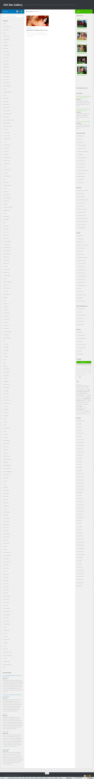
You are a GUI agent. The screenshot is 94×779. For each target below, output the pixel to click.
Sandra (5, 549)
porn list (79, 288)
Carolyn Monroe (7, 145)
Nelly (5, 484)
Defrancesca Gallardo (8, 207)
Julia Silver (6, 344)
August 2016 (80, 536)
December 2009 (81, 542)
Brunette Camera (81, 248)
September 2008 (81, 554)
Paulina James (7, 518)
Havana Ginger (7, 275)
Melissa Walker (7, 456)
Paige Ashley (6, 506)
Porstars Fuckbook (81, 173)
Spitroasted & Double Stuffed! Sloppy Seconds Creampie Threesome (83, 96)
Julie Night (6, 350)
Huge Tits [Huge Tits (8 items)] (89, 400)
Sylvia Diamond (7, 614)
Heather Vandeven (7, 282)
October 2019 (80, 448)
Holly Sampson (7, 288)
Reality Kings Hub (81, 176)
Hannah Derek (7, 269)
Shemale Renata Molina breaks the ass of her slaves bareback (83, 109)
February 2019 (81, 473)
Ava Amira (5, 714)
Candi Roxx (6, 129)
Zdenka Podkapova (8, 664)
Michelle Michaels (7, 465)
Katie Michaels (7, 369)
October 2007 (80, 579)
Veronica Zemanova (8, 655)
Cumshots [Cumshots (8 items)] (89, 395)
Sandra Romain (7, 552)
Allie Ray (5, 42)
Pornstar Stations (81, 167)
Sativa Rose (6, 558)
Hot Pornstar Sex (81, 308)
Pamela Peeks (6, 512)
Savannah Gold (7, 562)
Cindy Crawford (7, 170)
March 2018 (80, 498)
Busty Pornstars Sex (8, 126)
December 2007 (81, 573)
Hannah (5, 266)
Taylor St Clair (7, 621)
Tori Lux (5, 633)
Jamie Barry (6, 310)
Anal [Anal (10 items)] (77, 387)
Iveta (5, 300)
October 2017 (80, 514)
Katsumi (5, 378)
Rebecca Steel (7, 534)
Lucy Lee (6, 434)
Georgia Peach (7, 250)
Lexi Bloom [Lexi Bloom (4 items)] (87, 402)
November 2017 (81, 511)
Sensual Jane (6, 568)
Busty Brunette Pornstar (9, 120)
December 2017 (81, 508)
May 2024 (79, 424)
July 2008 (79, 560)
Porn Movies (80, 341)
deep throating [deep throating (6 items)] (79, 397)
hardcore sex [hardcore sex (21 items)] (80, 401)
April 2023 (80, 436)
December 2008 (81, 545)
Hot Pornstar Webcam (82, 221)
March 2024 (80, 430)
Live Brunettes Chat (82, 273)
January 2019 (80, 476)
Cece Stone (6, 151)
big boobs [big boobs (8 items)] (82, 389)
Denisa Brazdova (6, 749)
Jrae (5, 341)
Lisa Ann (5, 422)
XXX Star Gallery (12, 4)
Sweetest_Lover (7, 611)
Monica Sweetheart (8, 471)
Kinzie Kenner (6, 387)
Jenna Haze (6, 325)
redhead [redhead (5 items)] (77, 411)
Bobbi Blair (6, 98)
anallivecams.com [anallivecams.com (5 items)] (82, 387)
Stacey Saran (6, 586)
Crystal (5, 188)
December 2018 (81, 480)
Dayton (5, 204)
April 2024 (80, 427)
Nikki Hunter (6, 493)
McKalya (5, 453)
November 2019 (81, 445)
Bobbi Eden (6, 101)
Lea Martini (6, 409)
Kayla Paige (6, 381)
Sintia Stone (6, 580)
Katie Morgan (6, 372)
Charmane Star (7, 163)
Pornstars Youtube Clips (82, 170)
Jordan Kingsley (7, 338)
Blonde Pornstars (7, 92)
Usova (5, 646)
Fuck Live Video (81, 206)
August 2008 (80, 557)
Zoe (5, 667)
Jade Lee (6, 306)
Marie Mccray (6, 443)
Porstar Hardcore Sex (82, 344)
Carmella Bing (7, 138)
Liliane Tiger (6, 415)
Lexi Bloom (6, 412)
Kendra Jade (6, 384)
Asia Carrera (6, 79)
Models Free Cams (81, 282)
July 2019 (79, 458)
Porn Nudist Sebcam (82, 227)
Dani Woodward (7, 198)
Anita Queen (6, 51)
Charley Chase (7, 160)
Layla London (5, 731)
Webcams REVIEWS (7, 672)
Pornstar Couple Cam (82, 157)
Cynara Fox (6, 191)
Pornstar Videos (81, 321)
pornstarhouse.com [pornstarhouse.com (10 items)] (81, 408)
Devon (5, 213)
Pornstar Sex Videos (82, 164)
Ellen (5, 222)
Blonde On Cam (81, 242)
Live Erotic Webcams (82, 224)
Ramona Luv (6, 527)
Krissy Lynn (6, 397)
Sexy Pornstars (81, 324)
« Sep (79, 377)
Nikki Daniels (6, 490)
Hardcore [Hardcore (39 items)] (87, 398)
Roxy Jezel (6, 540)
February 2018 (81, 501)
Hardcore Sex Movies (82, 338)
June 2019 (80, 461)
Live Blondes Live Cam (82, 270)
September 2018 (81, 489)
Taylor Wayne (7, 624)
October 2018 (80, 486)
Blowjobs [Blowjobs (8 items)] (78, 393)
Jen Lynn (6, 322)
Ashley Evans (6, 67)
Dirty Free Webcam (81, 196)
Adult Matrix (80, 332)
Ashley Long (6, 70)
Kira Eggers (6, 390)
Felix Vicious (6, 238)
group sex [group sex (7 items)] (81, 399)
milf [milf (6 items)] (79, 404)
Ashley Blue (6, 64)
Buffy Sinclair (6, 117)
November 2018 (81, 483)
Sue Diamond (6, 599)
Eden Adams (6, 219)
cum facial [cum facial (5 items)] (85, 395)
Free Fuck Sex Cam (81, 203)
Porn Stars (80, 312)
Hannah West (6, 272)
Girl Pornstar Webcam (82, 209)
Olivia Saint (6, 502)
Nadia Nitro (28, 28)
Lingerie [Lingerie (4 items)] (77, 404)
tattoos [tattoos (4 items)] (87, 413)
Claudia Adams (7, 176)
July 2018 (79, 495)
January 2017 (80, 532)
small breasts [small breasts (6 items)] (78, 413)
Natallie (5, 481)
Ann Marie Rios (7, 54)
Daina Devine (6, 194)
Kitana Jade (6, 394)
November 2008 (81, 548)
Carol (5, 142)
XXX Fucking (79, 93)
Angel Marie (6, 45)
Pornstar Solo (80, 318)
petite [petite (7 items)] (84, 404)
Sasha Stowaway (7, 555)
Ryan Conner (6, 543)
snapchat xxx (80, 298)
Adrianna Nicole (7, 26)
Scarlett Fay (6, 565)
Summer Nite (6, 602)
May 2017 (79, 529)
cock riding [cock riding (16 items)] (79, 395)
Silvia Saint (6, 577)
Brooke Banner (7, 110)
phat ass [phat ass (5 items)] (87, 404)
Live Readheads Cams (82, 276)
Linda (5, 418)
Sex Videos (80, 351)
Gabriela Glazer (7, 244)
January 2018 (80, 504)
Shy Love (6, 571)
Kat (4, 362)
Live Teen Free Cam (81, 279)
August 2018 (80, 492)
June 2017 (80, 526)
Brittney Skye (6, 107)
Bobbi (5, 95)
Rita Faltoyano (7, 537)
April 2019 (80, 467)
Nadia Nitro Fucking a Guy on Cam (36, 30)
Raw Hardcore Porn (82, 347)
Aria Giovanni (6, 61)
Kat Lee (5, 366)
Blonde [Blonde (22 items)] (87, 391)
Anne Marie (6, 58)
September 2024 (81, 420)
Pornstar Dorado (81, 161)
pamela (5, 509)
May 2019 (79, 464)
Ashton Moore (7, 76)
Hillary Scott (6, 285)
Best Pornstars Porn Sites (83, 190)
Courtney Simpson (7, 185)
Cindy (5, 166)
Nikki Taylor (6, 496)
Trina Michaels (7, 639)
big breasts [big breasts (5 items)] (86, 389)
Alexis (5, 33)
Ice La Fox (6, 291)
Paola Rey (6, 515)
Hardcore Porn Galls (82, 260)
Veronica (6, 649)
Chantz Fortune (7, 157)
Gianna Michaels (7, 254)
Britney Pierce (7, 104)
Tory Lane (6, 636)
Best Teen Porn (81, 235)
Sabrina (5, 546)
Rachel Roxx (6, 524)
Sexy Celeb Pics (81, 354)
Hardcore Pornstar (81, 335)
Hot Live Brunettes (81, 263)
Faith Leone (6, 235)
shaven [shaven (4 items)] (90, 411)
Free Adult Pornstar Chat (83, 199)
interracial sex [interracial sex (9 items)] (79, 402)
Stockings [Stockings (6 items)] (83, 413)
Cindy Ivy (6, 173)
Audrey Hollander (7, 86)
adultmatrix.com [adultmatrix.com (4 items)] (78, 384)
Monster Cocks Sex (81, 148)
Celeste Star (6, 154)
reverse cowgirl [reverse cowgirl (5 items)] (81, 411)
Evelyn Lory (6, 232)
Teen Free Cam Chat (82, 301)
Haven (5, 278)
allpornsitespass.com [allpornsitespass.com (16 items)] (82, 386)
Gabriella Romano (7, 247)
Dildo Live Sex (80, 251)
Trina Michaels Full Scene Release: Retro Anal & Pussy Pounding (12, 695)
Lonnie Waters (7, 428)
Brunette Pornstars (8, 114)
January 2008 (80, 570)
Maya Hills (6, 450)
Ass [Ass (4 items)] (85, 387)
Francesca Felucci (7, 241)
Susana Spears (7, 608)
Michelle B (6, 462)
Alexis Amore (6, 36)
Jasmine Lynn (7, 319)
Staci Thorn (6, 590)
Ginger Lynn (6, 257)
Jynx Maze (6, 356)
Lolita (5, 425)
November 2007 (81, 576)
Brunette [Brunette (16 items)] (83, 393)
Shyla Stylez (6, 574)
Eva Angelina (6, 229)
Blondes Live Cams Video (83, 245)
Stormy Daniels (7, 596)
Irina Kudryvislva (7, 294)
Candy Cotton (7, 132)
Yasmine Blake (7, 661)
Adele (5, 23)
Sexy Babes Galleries (82, 294)
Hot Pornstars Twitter (82, 145)
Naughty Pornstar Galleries (83, 151)
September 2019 (81, 452)
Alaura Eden (6, 30)
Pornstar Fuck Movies (82, 315)
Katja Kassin (6, 375)
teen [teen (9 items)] (89, 413)
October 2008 (80, 551)
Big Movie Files (81, 136)
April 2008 (80, 564)
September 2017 (81, 517)
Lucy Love (6, 437)
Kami (5, 359)
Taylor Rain (6, 618)
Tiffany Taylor (6, 630)
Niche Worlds (80, 154)
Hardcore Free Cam (82, 212)
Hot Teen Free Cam (81, 266)
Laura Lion (6, 406)
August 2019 (80, 455)
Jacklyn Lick (6, 303)
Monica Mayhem (7, 468)
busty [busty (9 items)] (87, 393)
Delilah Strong (7, 210)
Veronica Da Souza (8, 652)
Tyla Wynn (6, 642)
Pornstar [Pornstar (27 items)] (79, 406)
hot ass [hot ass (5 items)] (86, 400)
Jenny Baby (6, 328)
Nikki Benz (6, 487)
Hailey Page (6, 260)
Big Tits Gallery (81, 238)
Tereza (5, 627)
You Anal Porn (81, 182)
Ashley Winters (7, 73)
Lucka (5, 431)
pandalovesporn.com (82, 285)
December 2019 (81, 442)
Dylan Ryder (6, 216)
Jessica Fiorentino (7, 331)
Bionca (5, 89)
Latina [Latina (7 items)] (84, 402)
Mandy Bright (6, 440)
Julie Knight (6, 347)
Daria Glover (6, 201)
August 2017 (80, 520)
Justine (5, 353)
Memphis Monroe (7, 459)
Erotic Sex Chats (81, 254)
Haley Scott (6, 263)
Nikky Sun (6, 499)
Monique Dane (7, 474)
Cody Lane (6, 182)
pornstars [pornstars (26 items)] (79, 410)
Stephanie (6, 593)
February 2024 (81, 433)
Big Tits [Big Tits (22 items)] (81, 391)
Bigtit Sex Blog (80, 193)
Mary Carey (6, 446)
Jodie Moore (6, 334)
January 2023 (80, 439)
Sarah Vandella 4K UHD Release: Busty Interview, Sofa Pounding (12, 676)
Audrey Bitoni (6, 82)
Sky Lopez (6, 583)
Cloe (5, 179)
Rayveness (6, 530)
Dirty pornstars (81, 142)
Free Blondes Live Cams (82, 257)
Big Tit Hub (80, 139)
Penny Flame (6, 521)
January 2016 (80, 539)
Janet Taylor (6, 316)
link (93, 758)
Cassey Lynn (6, 148)
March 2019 (80, 470)
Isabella (5, 297)
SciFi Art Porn (80, 291)
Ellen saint (6, 226)
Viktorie (5, 658)
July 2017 (79, 523)
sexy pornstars (81, 179)
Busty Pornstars (7, 123)
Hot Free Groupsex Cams (83, 218)
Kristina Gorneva (7, 400)
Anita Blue (6, 48)
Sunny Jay (6, 605)
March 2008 (80, 567)
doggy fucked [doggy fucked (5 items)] (84, 396)
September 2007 (81, 582)
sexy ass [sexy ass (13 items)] (86, 411)
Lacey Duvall (6, 403)
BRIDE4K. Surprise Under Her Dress (83, 121)
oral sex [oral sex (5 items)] (82, 404)
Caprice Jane (6, 135)
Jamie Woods (7, 313)
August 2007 (80, 585)
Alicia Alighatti (7, 39)
